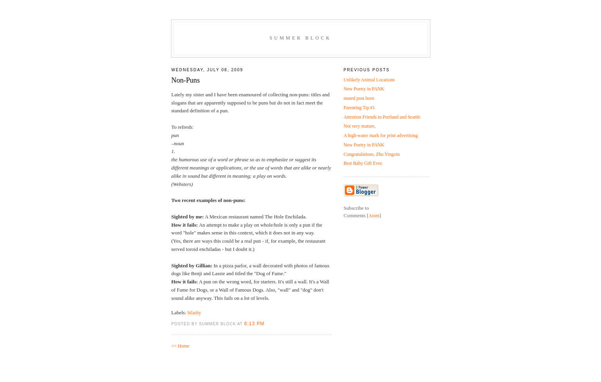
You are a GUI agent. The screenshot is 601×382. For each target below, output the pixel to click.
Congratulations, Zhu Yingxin (372, 154)
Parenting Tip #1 (359, 107)
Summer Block (300, 38)
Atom (373, 215)
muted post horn (359, 98)
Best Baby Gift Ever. (363, 163)
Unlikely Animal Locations (369, 80)
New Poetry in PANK (364, 89)
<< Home (180, 346)
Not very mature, (360, 126)
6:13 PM (254, 323)
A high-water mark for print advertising (381, 135)
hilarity (194, 312)
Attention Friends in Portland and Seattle (382, 117)
